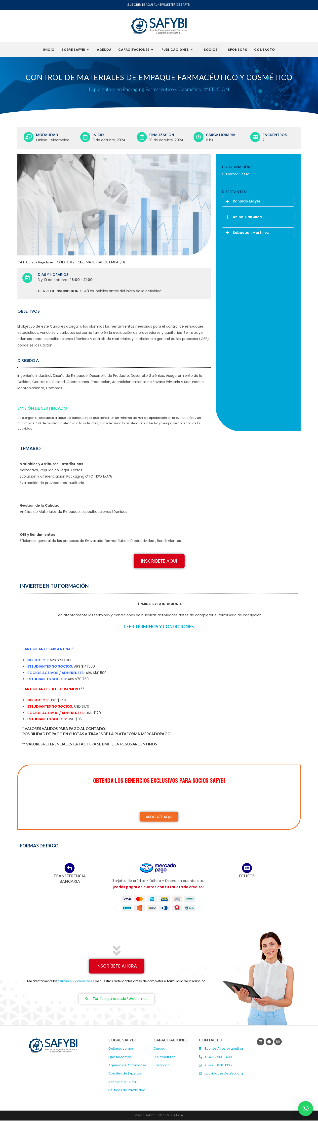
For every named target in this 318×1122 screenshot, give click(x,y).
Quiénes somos (121, 1050)
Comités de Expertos (125, 1075)
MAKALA (177, 1117)
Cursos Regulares (40, 263)
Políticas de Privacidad (126, 1091)
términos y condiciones (76, 983)
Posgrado (162, 1067)
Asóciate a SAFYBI (122, 1083)
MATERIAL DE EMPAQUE (106, 263)
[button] (258, 203)
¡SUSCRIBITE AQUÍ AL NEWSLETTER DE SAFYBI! (159, 4)
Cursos (159, 1050)
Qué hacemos (120, 1058)
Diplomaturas (164, 1058)
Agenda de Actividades (127, 1067)
